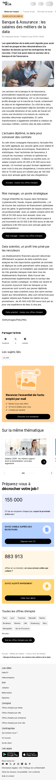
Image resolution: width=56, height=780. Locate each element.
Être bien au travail (45, 12)
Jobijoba (5, 688)
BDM (4, 683)
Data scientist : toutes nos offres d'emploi (24, 312)
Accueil (5, 654)
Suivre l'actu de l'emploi (36, 654)
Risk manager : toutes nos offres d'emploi (24, 236)
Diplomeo (5, 698)
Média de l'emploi (17, 654)
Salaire (6, 358)
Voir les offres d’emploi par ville (18, 640)
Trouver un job (29, 12)
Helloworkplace (8, 678)
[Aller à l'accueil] (7, 3)
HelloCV (5, 672)
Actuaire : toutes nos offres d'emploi (22, 182)
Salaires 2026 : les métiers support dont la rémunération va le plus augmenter (20, 461)
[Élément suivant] (51, 473)
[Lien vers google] (26, 764)
